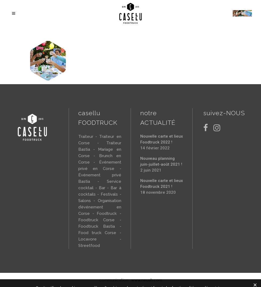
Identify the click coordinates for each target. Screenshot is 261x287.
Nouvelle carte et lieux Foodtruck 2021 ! (161, 183)
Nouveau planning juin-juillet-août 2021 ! (161, 161)
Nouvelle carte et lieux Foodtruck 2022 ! (161, 139)
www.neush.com (146, 280)
